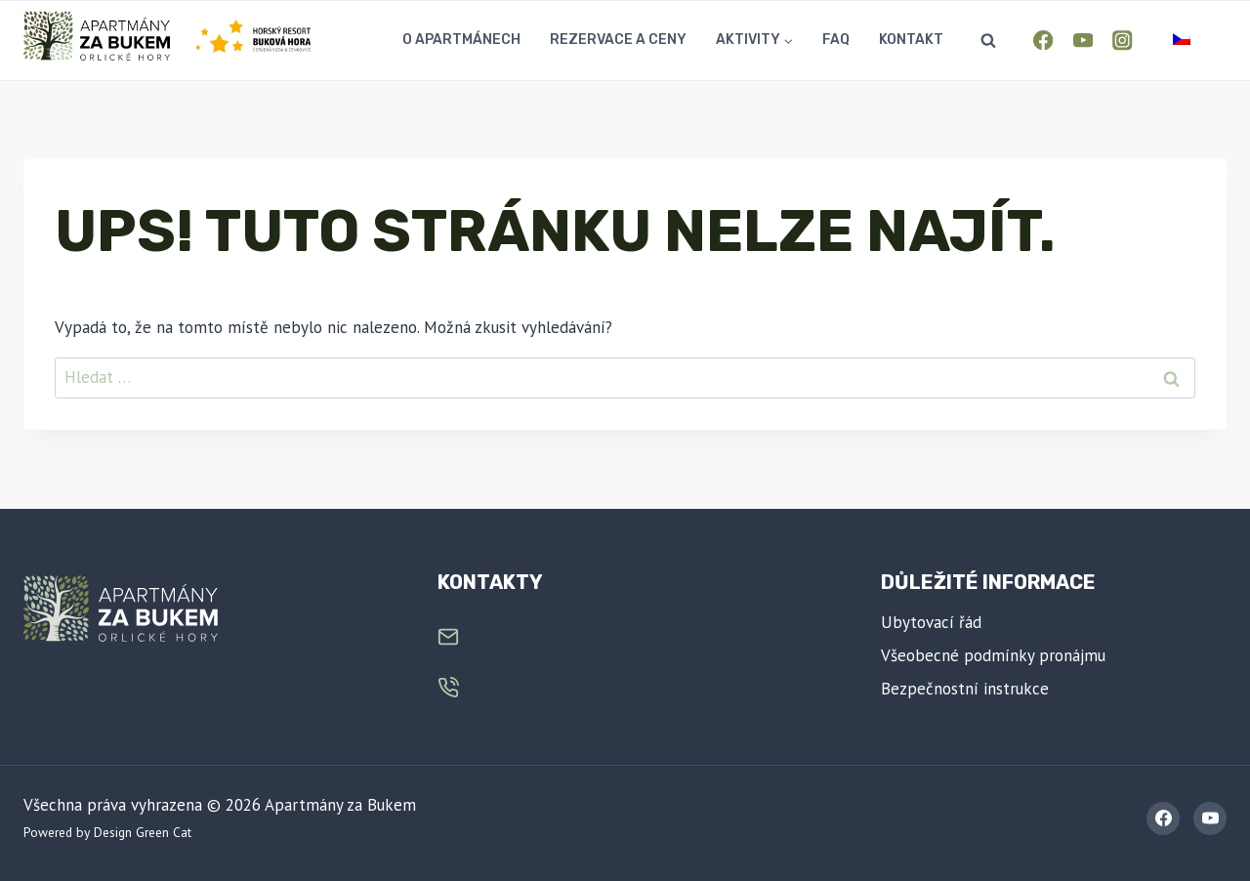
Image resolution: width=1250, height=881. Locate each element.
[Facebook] (1043, 41)
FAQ (836, 39)
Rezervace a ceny (618, 39)
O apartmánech (461, 39)
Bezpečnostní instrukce (965, 688)
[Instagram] (1123, 41)
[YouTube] (1082, 41)
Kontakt (911, 39)
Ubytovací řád (931, 622)
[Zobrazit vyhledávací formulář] (988, 41)
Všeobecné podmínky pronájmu (993, 655)
